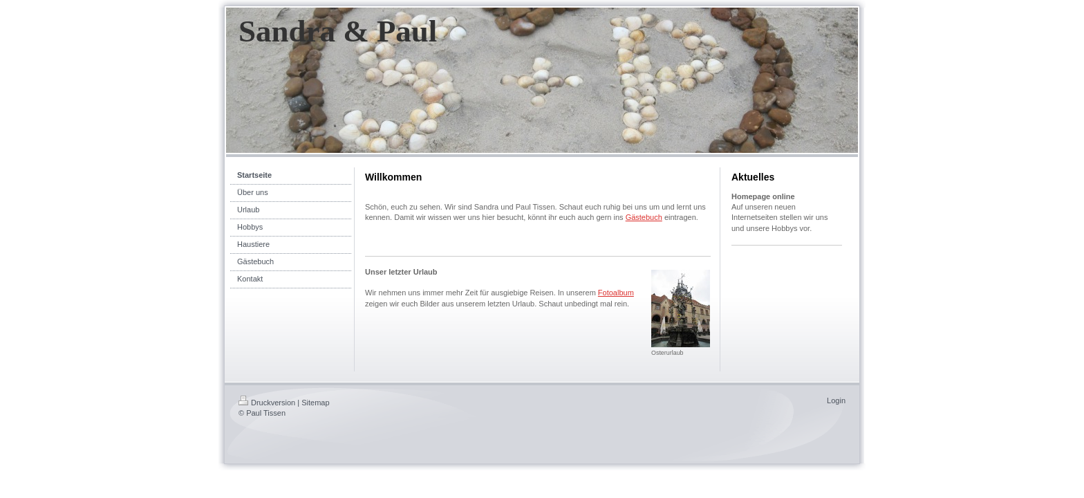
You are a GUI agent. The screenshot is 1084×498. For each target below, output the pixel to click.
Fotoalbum (616, 292)
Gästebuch (644, 217)
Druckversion (267, 402)
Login (836, 400)
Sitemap (315, 402)
